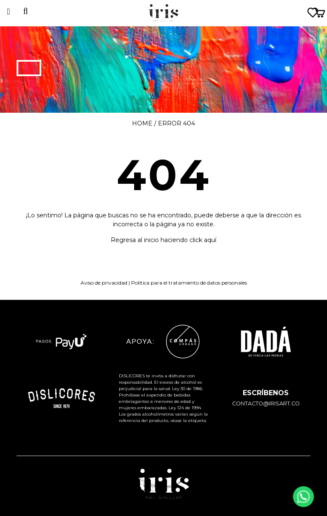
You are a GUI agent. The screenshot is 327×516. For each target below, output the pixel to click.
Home (142, 123)
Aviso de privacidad (103, 282)
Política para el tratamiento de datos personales (189, 282)
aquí (210, 240)
